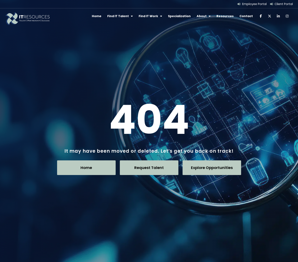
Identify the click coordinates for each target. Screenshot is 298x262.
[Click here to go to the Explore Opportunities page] (212, 167)
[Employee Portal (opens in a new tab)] (252, 4)
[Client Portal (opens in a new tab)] (281, 4)
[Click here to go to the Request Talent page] (149, 167)
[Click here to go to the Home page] (86, 167)
